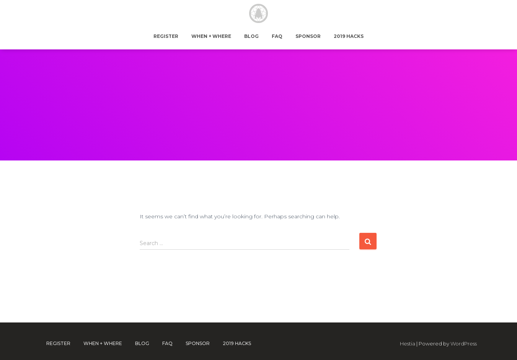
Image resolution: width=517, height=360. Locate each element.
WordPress (463, 343)
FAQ (277, 36)
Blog (251, 36)
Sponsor (308, 36)
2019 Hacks (349, 36)
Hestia (407, 343)
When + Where (211, 36)
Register (165, 36)
